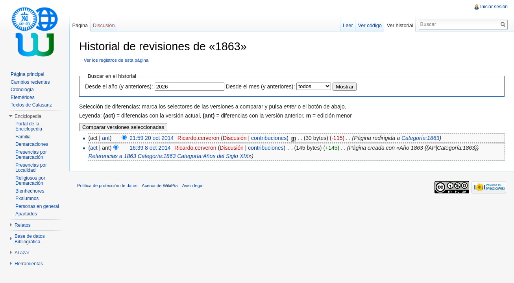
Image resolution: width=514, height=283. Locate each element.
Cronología (22, 89)
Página (80, 25)
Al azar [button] (22, 252)
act (94, 148)
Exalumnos (27, 198)
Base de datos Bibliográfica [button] (30, 238)
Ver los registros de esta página (116, 59)
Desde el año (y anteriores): (119, 86)
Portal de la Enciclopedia (28, 126)
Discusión (235, 138)
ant (105, 138)
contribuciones (269, 138)
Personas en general (37, 206)
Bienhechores (29, 191)
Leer (348, 25)
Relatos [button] (23, 225)
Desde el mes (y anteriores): (260, 86)
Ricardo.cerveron (198, 138)
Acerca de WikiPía (159, 185)
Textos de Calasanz (31, 105)
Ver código (369, 25)
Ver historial (400, 25)
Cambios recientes (30, 82)
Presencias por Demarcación (31, 154)
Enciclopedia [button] (28, 116)
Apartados (26, 214)
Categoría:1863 (420, 138)
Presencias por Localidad (31, 167)
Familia (23, 137)
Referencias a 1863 (112, 156)
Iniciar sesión (494, 6)
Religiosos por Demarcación (30, 180)
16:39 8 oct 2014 (149, 148)
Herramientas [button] (29, 263)
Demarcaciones (31, 144)
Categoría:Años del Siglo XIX (212, 156)
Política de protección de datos (107, 185)
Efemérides (23, 97)
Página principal (27, 74)
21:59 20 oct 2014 (151, 138)
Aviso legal (192, 185)
